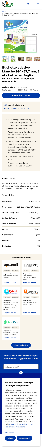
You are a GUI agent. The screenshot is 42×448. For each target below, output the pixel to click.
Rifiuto (10, 438)
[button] (5, 59)
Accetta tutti (24, 438)
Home (4, 11)
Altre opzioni (9, 433)
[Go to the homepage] (7, 4)
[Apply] (28, 4)
